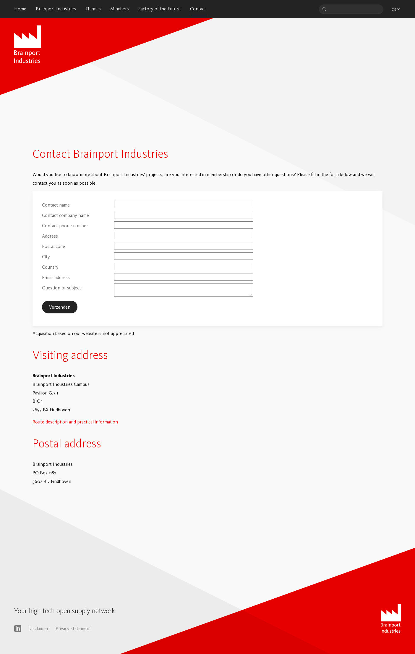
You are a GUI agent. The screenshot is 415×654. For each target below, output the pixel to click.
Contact (198, 9)
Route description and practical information (75, 422)
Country (50, 267)
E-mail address (56, 277)
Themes (93, 9)
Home (20, 9)
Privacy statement (73, 628)
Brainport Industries (56, 9)
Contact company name (65, 215)
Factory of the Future (159, 9)
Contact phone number (65, 225)
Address (50, 236)
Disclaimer (38, 628)
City (46, 257)
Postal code (53, 246)
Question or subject (61, 288)
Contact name (56, 205)
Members (119, 9)
